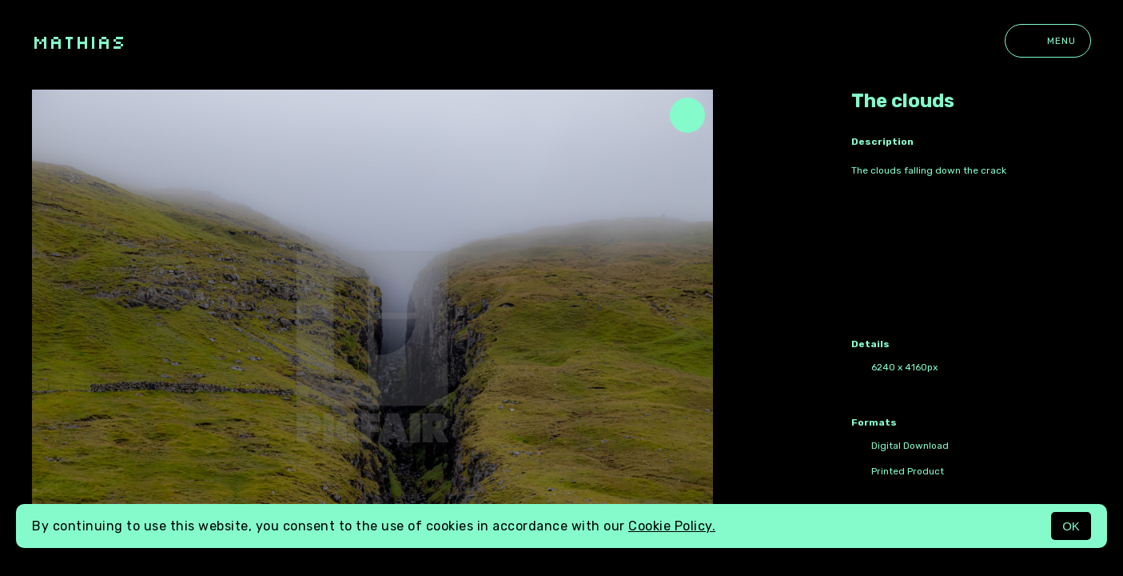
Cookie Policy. (671, 526)
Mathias (78, 41)
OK (1071, 526)
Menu (1048, 40)
